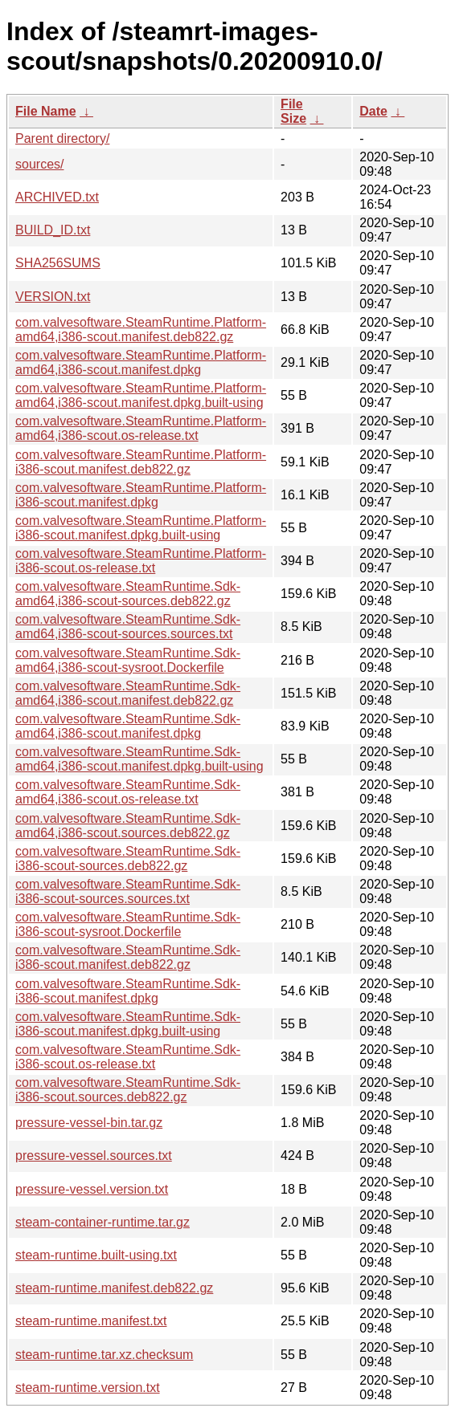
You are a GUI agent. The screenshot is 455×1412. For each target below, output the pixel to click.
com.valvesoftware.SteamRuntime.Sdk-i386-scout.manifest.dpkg (127, 991)
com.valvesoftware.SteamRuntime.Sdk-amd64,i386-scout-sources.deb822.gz (127, 594)
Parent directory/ (62, 138)
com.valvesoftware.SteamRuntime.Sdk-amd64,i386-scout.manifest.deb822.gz (127, 693)
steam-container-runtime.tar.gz (102, 1222)
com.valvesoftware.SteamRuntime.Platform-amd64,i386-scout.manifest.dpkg (140, 362)
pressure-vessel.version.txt (91, 1189)
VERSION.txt (52, 296)
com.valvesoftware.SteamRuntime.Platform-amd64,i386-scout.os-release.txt (140, 428)
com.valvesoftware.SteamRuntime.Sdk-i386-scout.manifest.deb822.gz (127, 957)
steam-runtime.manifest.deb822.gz (114, 1288)
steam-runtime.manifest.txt (91, 1321)
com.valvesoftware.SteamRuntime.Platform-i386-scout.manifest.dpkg (140, 495)
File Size (293, 111)
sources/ (39, 164)
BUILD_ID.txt (52, 230)
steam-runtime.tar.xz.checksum (104, 1354)
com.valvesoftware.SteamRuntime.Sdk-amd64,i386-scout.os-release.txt (127, 792)
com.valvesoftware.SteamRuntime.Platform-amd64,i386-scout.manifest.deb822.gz (140, 329)
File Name (45, 111)
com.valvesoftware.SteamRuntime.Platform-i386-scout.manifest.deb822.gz (140, 462)
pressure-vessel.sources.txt (93, 1155)
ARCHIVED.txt (57, 197)
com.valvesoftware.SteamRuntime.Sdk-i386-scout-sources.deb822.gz (127, 858)
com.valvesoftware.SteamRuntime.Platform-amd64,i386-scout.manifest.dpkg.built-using (140, 395)
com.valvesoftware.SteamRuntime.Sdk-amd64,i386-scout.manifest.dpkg (127, 726)
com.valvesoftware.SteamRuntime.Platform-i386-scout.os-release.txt (140, 561)
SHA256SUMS (57, 263)
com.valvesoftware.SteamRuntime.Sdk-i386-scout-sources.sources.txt (127, 891)
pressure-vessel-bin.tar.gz (88, 1122)
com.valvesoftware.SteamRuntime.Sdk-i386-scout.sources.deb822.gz (127, 1090)
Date (373, 111)
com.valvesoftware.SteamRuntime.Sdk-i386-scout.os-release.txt (127, 1057)
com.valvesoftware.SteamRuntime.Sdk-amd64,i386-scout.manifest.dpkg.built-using (139, 759)
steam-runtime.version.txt (87, 1387)
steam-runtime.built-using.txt (96, 1255)
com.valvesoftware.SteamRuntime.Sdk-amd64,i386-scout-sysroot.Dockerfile (127, 660)
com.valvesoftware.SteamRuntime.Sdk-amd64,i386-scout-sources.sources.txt (127, 626)
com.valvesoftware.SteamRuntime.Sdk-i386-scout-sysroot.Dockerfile (127, 924)
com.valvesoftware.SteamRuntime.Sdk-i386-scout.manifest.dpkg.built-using (127, 1024)
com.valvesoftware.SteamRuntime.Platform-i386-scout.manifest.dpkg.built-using (140, 528)
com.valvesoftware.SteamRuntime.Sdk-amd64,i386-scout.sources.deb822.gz (127, 826)
